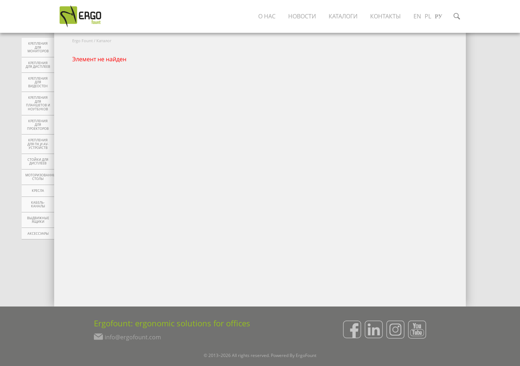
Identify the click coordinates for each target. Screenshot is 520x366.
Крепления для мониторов (38, 47)
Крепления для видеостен (38, 82)
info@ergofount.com (133, 337)
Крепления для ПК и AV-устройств (37, 144)
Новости (302, 16)
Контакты (385, 16)
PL (428, 16)
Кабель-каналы (38, 204)
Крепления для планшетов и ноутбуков (38, 103)
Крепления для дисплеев (38, 65)
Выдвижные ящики (38, 220)
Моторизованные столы (39, 177)
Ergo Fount (82, 40)
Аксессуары (38, 233)
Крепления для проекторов (38, 125)
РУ (438, 16)
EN (417, 16)
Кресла (38, 191)
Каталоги (343, 16)
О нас (267, 16)
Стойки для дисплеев (37, 162)
